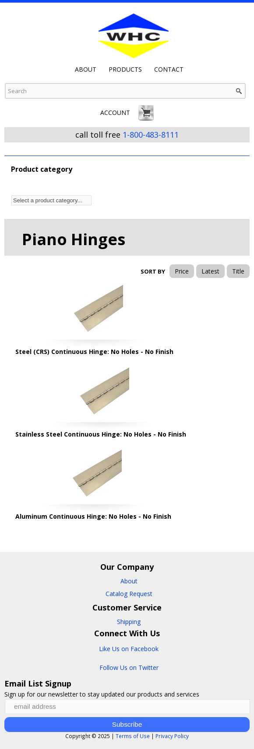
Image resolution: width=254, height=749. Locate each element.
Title (238, 271)
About (85, 69)
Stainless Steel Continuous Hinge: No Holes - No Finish (100, 434)
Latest (210, 271)
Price (182, 271)
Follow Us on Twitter (129, 667)
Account (115, 112)
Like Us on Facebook (129, 649)
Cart (146, 113)
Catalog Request (129, 593)
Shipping (129, 621)
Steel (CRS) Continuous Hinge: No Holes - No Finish (94, 351)
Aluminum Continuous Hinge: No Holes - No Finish (93, 516)
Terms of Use (133, 735)
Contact (168, 69)
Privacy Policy (172, 735)
